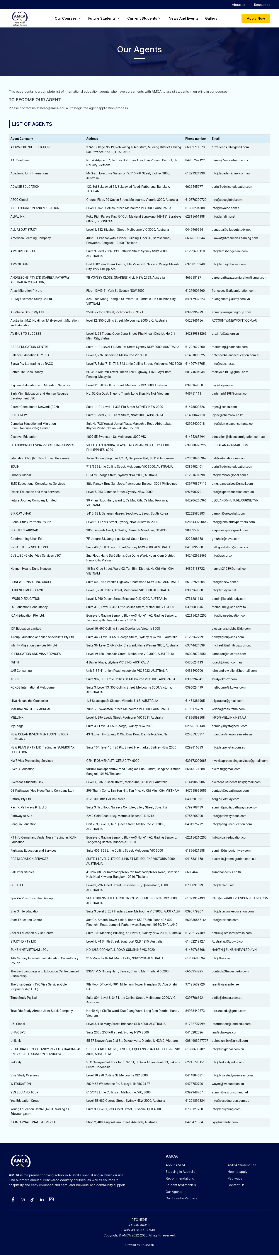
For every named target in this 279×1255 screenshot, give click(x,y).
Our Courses (67, 18)
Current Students (144, 18)
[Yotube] (22, 1199)
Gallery (211, 18)
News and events (184, 18)
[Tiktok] (32, 1199)
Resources (262, 5)
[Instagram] (51, 1199)
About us (238, 5)
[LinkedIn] (42, 1199)
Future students (103, 18)
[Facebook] (13, 1199)
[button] (256, 18)
